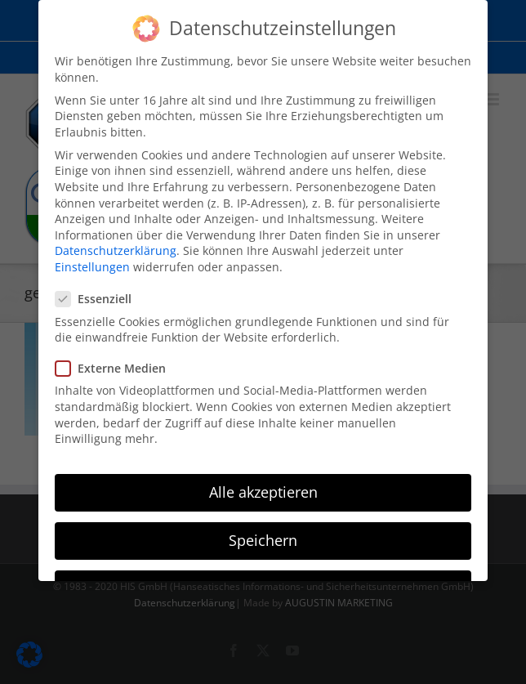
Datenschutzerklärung (115, 249)
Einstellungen (92, 265)
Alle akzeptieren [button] (263, 490)
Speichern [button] (263, 538)
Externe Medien (117, 366)
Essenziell (100, 298)
